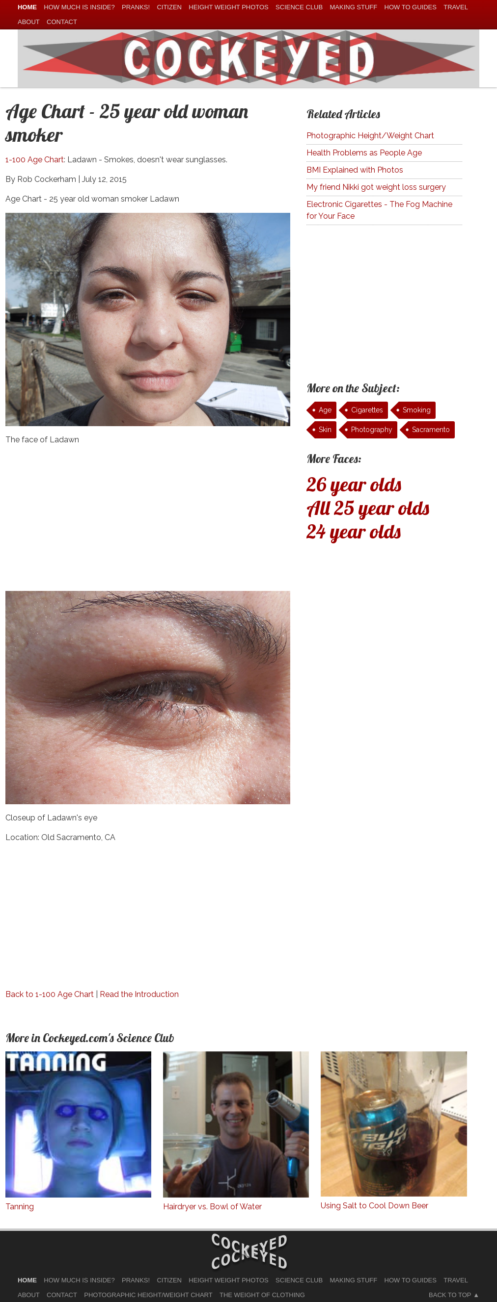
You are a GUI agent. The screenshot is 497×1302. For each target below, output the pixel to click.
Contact (62, 22)
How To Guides (411, 7)
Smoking (417, 410)
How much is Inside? (79, 7)
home (27, 7)
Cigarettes (367, 410)
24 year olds (353, 531)
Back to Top (450, 1295)
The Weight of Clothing (262, 1295)
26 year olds (353, 484)
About (29, 22)
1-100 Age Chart (34, 159)
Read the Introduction (139, 994)
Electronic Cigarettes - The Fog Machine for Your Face (379, 210)
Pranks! (136, 7)
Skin (325, 430)
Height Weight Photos (229, 7)
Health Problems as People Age (364, 152)
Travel (455, 7)
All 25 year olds (367, 507)
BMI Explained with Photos (354, 170)
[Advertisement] (147, 522)
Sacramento (431, 430)
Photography (371, 430)
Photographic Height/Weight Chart (370, 135)
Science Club (299, 7)
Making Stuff (353, 7)
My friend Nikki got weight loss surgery (376, 187)
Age (325, 410)
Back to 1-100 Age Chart (49, 994)
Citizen (169, 7)
